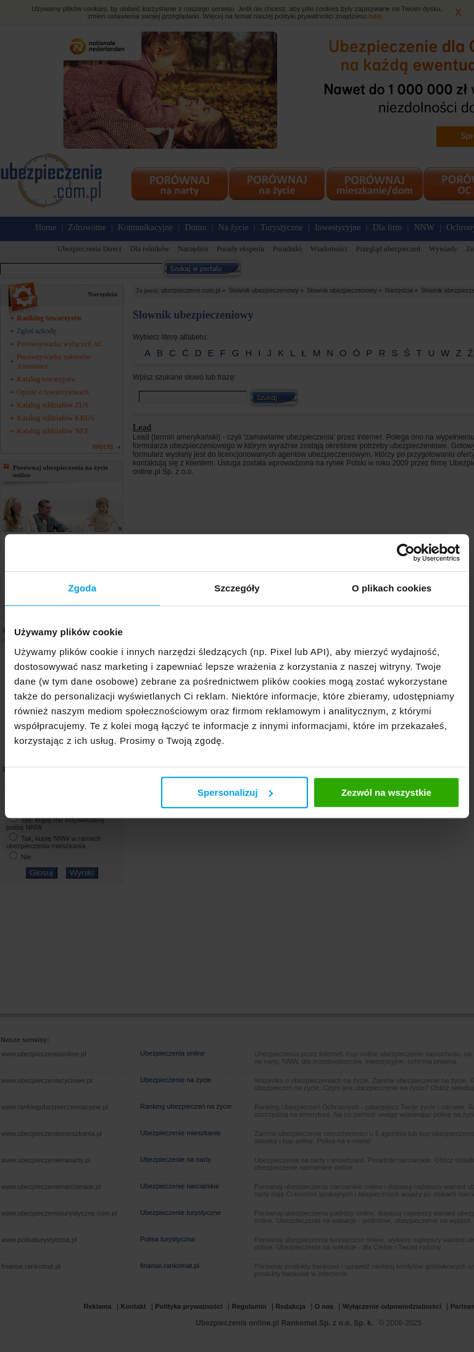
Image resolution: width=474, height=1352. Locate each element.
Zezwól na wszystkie (386, 792)
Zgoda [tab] (83, 588)
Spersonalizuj (235, 792)
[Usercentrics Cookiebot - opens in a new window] (406, 552)
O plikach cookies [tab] (391, 588)
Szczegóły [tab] (236, 588)
